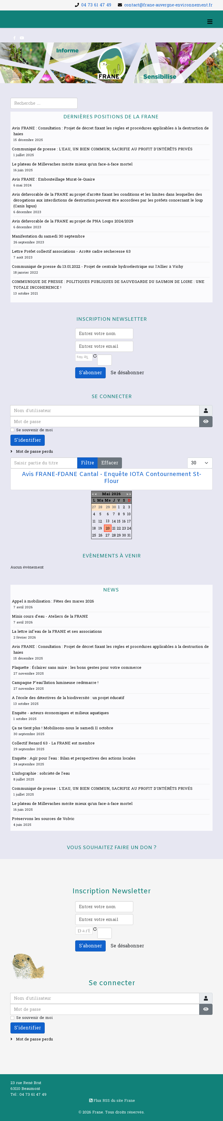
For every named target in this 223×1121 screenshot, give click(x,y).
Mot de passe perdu (34, 451)
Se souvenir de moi (34, 430)
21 (114, 528)
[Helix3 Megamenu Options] (210, 22)
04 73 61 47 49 (96, 5)
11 (94, 521)
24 (129, 528)
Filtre (87, 463)
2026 (116, 494)
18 (94, 528)
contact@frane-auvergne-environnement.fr (168, 5)
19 (100, 528)
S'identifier (27, 440)
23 (124, 528)
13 (107, 521)
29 (119, 535)
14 (114, 521)
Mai (106, 494)
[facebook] (14, 38)
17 (129, 521)
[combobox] (44, 103)
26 (100, 535)
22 (119, 528)
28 (114, 535)
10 (129, 514)
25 (94, 535)
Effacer (109, 463)
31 (129, 535)
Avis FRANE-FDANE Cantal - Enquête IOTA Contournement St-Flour (111, 478)
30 (124, 535)
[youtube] (22, 38)
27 (107, 535)
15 (119, 521)
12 (100, 521)
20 (108, 528)
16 (123, 521)
